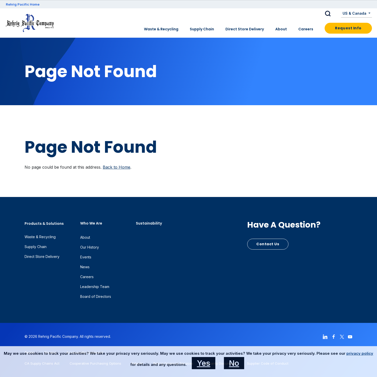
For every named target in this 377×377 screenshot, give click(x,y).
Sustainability (149, 223)
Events (85, 257)
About (281, 29)
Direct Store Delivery (244, 29)
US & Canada (355, 13)
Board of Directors (95, 296)
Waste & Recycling (161, 29)
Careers (305, 29)
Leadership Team (94, 286)
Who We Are (91, 223)
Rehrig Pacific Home (22, 4)
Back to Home (116, 167)
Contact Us (267, 244)
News (85, 267)
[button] (332, 14)
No (234, 363)
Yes (203, 363)
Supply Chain (202, 29)
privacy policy (359, 353)
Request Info (348, 28)
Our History (89, 247)
